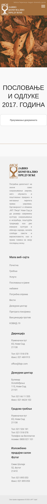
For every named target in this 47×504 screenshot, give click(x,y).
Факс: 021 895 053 (20, 481)
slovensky (37, 2)
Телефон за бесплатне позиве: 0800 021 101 (23, 438)
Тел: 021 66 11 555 (20, 396)
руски (43, 2)
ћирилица (23, 2)
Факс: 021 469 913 (20, 357)
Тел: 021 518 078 (19, 353)
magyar (30, 2)
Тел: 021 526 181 (19, 429)
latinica (16, 2)
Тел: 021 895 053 (19, 477)
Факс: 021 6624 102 (21, 399)
